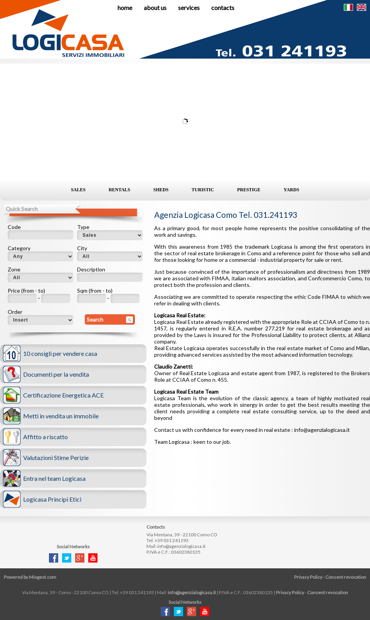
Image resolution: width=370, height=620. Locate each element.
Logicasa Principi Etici (52, 499)
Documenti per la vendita (56, 374)
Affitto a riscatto (45, 436)
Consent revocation (345, 577)
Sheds (160, 189)
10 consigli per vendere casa (60, 353)
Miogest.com (42, 577)
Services (189, 7)
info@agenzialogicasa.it (181, 546)
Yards (291, 189)
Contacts (222, 7)
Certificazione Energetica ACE (63, 395)
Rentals (119, 189)
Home (125, 7)
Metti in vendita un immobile (61, 416)
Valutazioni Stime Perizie (56, 457)
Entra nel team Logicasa (54, 478)
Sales (78, 189)
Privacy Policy (308, 577)
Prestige (249, 189)
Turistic (203, 189)
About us (155, 7)
